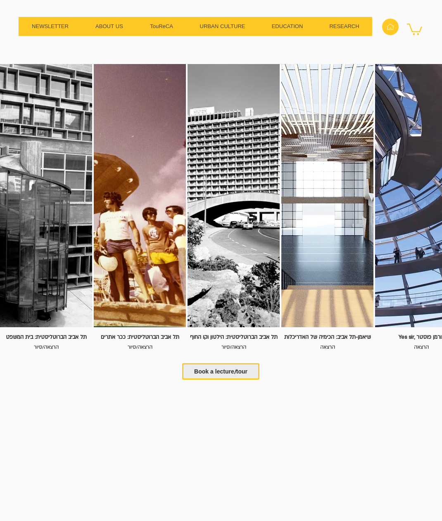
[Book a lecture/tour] (220, 371)
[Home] (390, 27)
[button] (414, 28)
